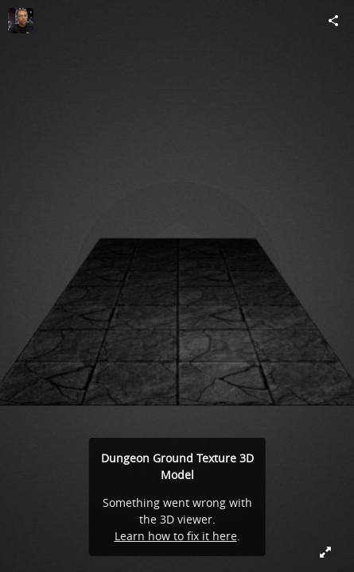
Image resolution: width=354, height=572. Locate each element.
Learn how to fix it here (176, 535)
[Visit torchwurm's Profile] (20, 20)
